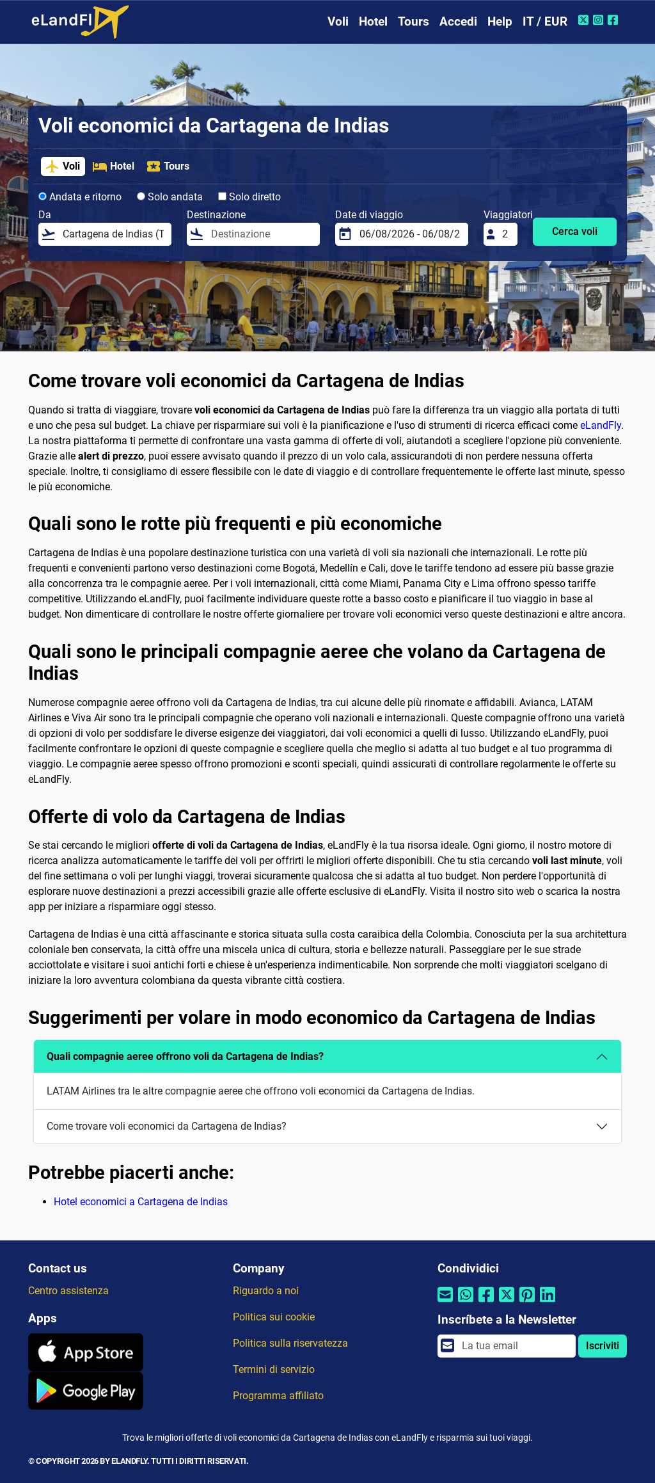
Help (499, 21)
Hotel (373, 21)
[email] (515, 1346)
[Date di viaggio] (410, 234)
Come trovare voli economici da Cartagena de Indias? (167, 1126)
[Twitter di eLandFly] (585, 20)
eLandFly (600, 425)
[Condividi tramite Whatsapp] (465, 1303)
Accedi (458, 21)
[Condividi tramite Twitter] (506, 1303)
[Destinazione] (261, 234)
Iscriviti (602, 1346)
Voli (338, 21)
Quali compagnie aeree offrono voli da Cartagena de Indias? (185, 1056)
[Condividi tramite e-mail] (445, 1303)
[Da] (113, 234)
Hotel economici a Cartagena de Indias (141, 1202)
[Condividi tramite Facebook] (486, 1303)
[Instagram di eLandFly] (599, 20)
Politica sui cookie (274, 1317)
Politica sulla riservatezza (290, 1343)
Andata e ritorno (80, 197)
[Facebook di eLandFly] (614, 20)
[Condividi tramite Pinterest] (527, 1303)
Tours (413, 21)
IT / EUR (545, 21)
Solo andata (170, 197)
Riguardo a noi (266, 1291)
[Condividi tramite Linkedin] (547, 1303)
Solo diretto (249, 197)
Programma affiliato (278, 1396)
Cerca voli (574, 231)
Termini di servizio (274, 1369)
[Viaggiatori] (505, 234)
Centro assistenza (68, 1291)
